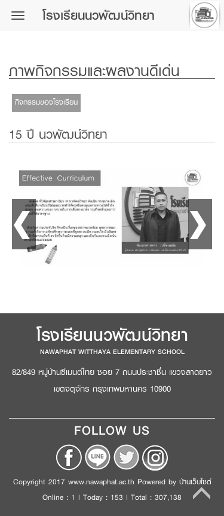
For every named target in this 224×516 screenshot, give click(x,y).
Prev (24, 224)
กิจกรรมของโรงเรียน (46, 102)
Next (200, 224)
